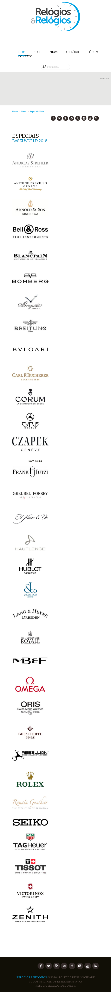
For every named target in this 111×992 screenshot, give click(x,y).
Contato (25, 56)
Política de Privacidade (77, 977)
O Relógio (73, 52)
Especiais (34, 111)
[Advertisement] (60, 91)
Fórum (92, 52)
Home (23, 52)
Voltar (42, 111)
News (54, 52)
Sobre (38, 52)
